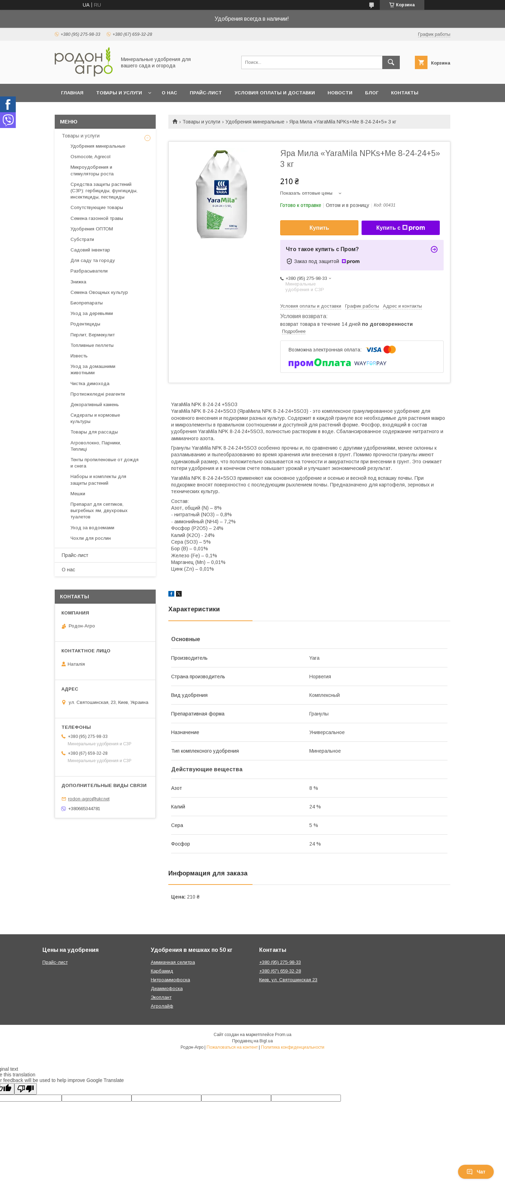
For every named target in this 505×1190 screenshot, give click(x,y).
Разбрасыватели (89, 271)
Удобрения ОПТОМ (91, 228)
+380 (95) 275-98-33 (280, 962)
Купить (319, 228)
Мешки (77, 493)
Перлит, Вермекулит (92, 334)
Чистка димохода (89, 383)
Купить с (400, 228)
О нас (169, 92)
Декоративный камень (94, 404)
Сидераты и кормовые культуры (95, 418)
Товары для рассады (94, 432)
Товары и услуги (119, 92)
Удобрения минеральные (254, 122)
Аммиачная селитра (173, 962)
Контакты (404, 92)
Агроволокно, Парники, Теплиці (95, 446)
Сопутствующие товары (96, 207)
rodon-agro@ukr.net (88, 798)
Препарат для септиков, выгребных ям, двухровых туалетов (99, 510)
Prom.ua (283, 1034)
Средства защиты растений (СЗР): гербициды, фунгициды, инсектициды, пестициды (103, 191)
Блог (371, 92)
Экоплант (161, 997)
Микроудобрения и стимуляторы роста (92, 170)
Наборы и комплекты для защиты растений (98, 479)
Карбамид (162, 971)
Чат (475, 1172)
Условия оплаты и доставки (275, 92)
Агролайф (162, 1006)
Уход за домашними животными (92, 369)
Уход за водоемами (92, 527)
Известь (79, 355)
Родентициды (85, 324)
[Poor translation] (25, 1089)
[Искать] (391, 62)
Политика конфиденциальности (292, 1047)
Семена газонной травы (96, 218)
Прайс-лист (206, 92)
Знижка (78, 281)
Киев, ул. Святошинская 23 (288, 979)
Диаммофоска (167, 988)
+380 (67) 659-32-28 (280, 971)
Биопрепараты (86, 302)
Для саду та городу (92, 260)
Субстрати (82, 239)
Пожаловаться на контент (232, 1047)
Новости (340, 92)
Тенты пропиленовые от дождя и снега (104, 463)
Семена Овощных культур (99, 292)
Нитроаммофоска (170, 979)
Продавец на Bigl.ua (252, 1040)
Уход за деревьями (91, 313)
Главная (72, 92)
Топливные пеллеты (92, 345)
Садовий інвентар (90, 250)
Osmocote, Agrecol (90, 156)
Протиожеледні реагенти (97, 394)
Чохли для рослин (90, 538)
